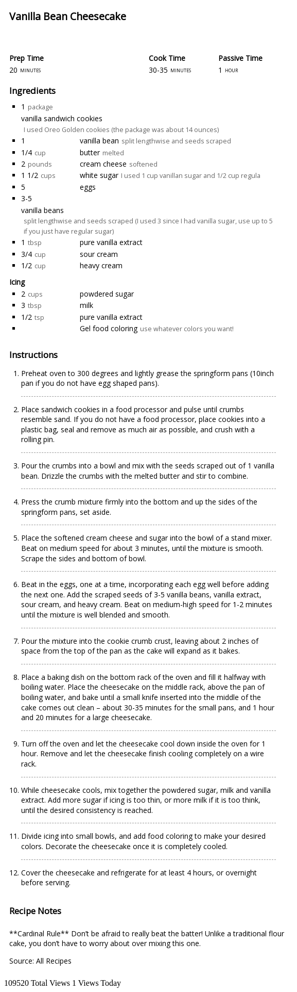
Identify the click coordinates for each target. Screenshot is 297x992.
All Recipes (54, 961)
